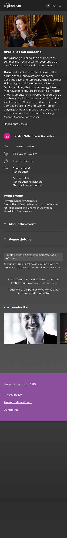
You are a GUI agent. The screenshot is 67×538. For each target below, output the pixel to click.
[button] (60, 5)
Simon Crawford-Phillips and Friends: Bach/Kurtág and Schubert (30, 357)
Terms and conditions (18, 402)
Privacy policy (13, 395)
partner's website (38, 289)
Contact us (11, 410)
